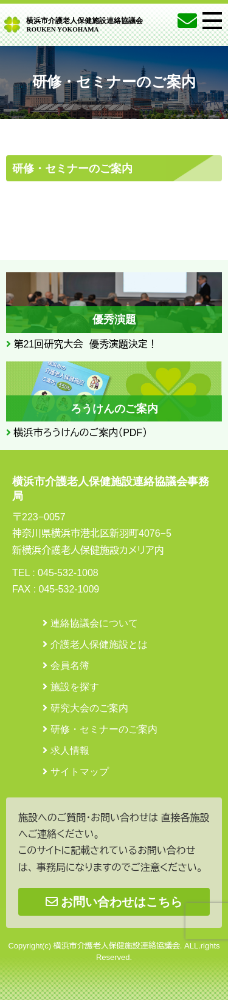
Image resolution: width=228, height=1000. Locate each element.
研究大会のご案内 (89, 708)
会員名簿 (69, 665)
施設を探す (74, 687)
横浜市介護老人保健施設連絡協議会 (84, 24)
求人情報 (69, 750)
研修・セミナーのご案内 (103, 729)
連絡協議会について (94, 623)
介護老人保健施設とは (99, 644)
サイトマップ (79, 771)
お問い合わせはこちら (114, 901)
